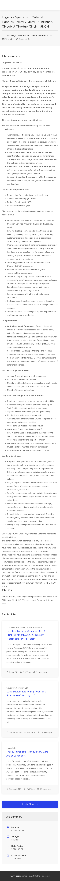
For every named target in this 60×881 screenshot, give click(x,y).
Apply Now (30, 804)
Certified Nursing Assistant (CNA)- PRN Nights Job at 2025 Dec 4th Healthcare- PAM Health (26, 635)
